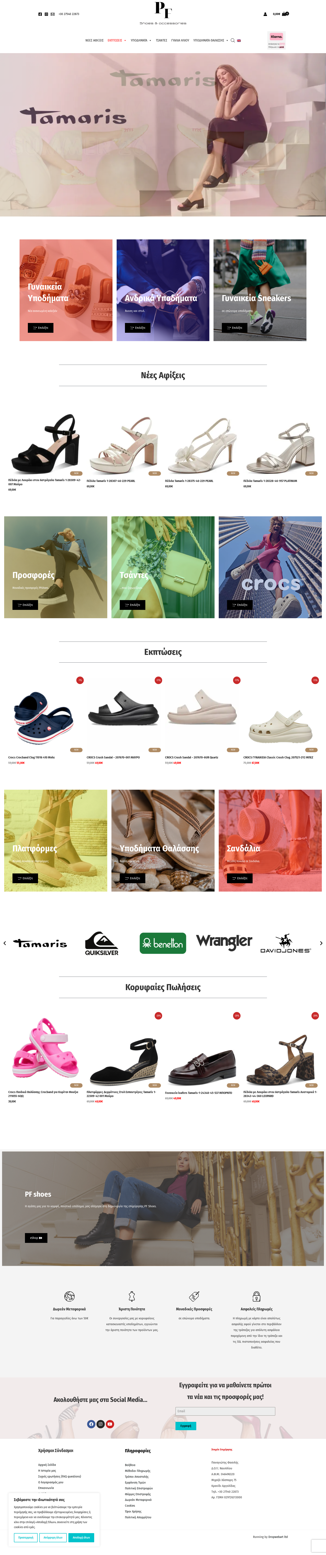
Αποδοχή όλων (81, 1537)
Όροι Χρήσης (133, 1511)
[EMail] (52, 14)
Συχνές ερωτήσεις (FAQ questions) (59, 1476)
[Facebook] (40, 14)
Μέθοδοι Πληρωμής (137, 1471)
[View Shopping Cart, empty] (279, 14)
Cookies (130, 1505)
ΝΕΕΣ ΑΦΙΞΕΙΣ (94, 40)
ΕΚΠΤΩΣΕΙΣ (117, 40)
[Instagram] (46, 14)
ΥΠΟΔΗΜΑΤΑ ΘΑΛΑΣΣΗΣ (211, 40)
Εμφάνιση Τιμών (135, 1482)
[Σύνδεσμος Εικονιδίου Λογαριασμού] (265, 14)
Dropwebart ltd (278, 1537)
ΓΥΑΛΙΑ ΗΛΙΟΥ (180, 40)
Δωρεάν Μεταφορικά (138, 1500)
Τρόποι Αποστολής (136, 1477)
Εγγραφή (185, 1426)
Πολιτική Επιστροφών (139, 1488)
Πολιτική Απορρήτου (138, 1517)
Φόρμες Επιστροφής (138, 1494)
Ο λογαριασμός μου (50, 1482)
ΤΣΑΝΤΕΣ (161, 40)
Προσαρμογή (25, 1537)
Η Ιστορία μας (47, 1470)
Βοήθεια (130, 1465)
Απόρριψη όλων (53, 1537)
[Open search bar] (233, 40)
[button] (4, 943)
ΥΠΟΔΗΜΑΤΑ (141, 40)
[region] (54, 1520)
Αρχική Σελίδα (47, 1465)
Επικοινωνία (46, 1488)
